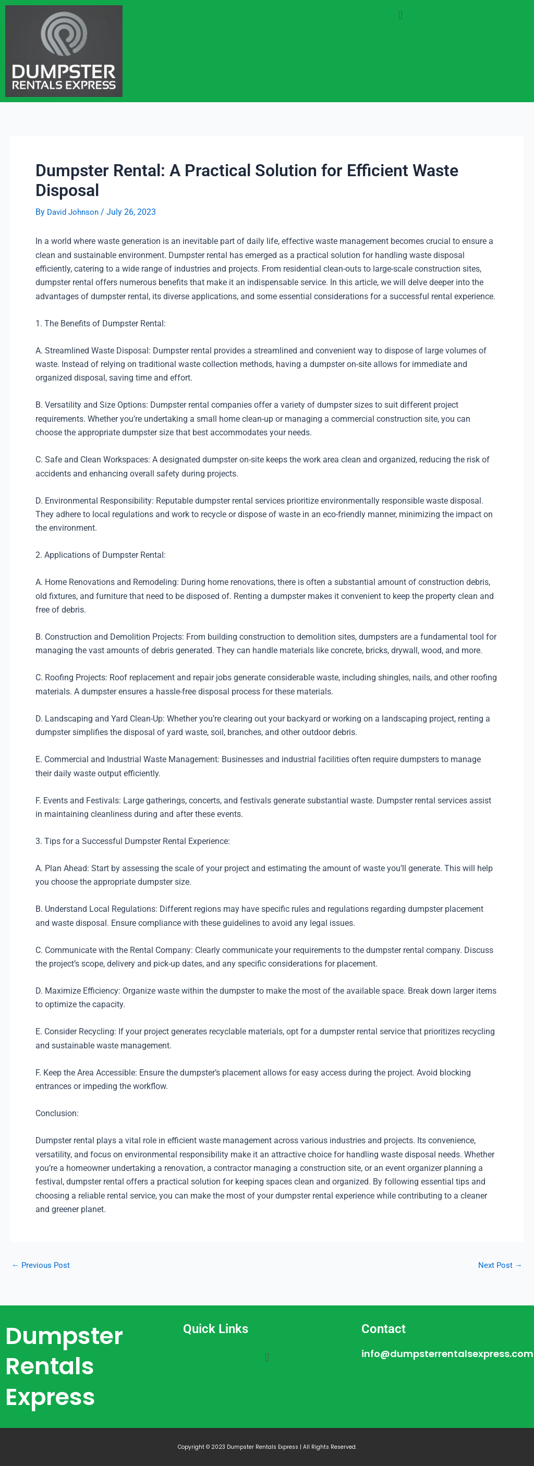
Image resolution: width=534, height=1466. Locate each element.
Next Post (500, 1265)
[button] (400, 15)
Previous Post (41, 1265)
